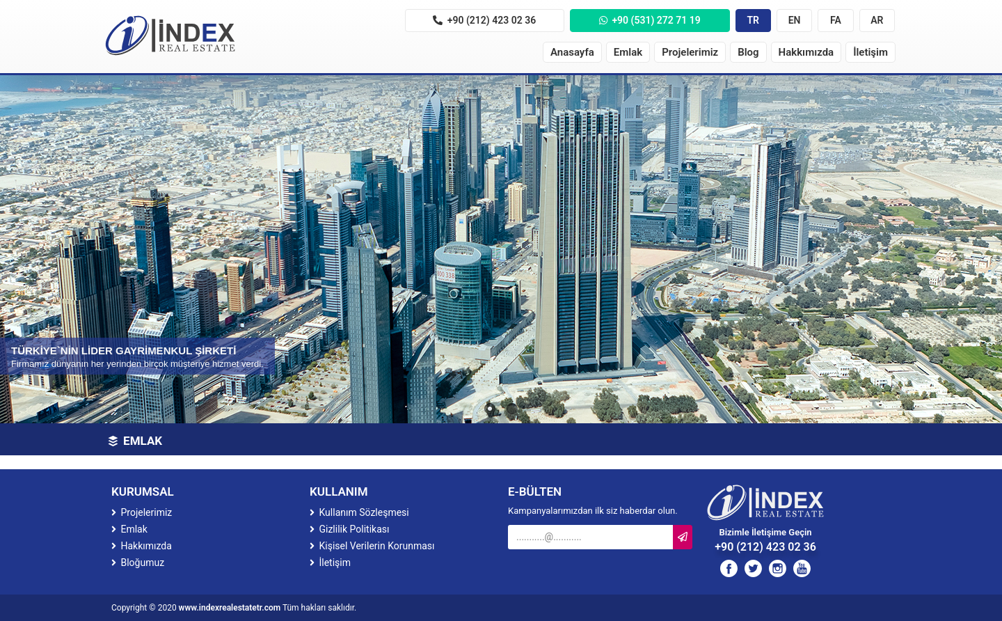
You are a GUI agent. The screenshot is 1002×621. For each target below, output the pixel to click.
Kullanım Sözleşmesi (359, 512)
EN (794, 20)
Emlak (628, 52)
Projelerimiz (690, 52)
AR (876, 20)
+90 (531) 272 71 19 (650, 20)
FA (835, 20)
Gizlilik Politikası (349, 529)
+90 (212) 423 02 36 (484, 20)
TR (753, 20)
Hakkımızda (806, 52)
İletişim (870, 52)
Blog (748, 52)
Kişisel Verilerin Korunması (372, 545)
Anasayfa (572, 52)
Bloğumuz (137, 562)
